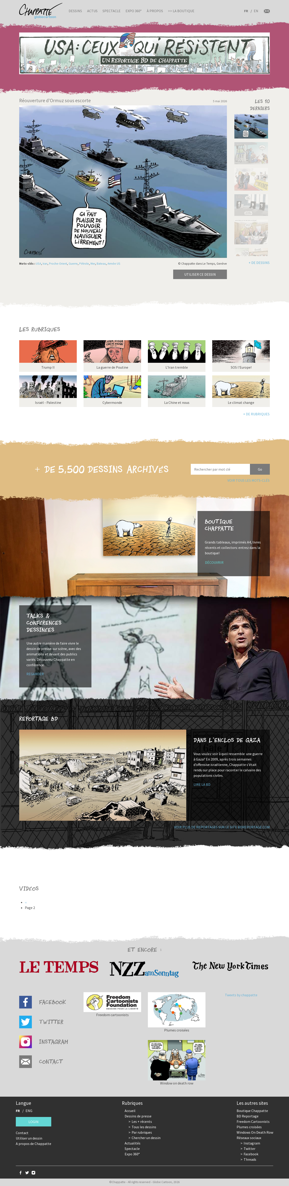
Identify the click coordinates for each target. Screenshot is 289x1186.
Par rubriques (142, 1132)
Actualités (132, 1143)
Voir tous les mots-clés (248, 480)
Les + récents (142, 1121)
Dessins (75, 11)
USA (38, 264)
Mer (93, 264)
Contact (22, 1133)
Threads (250, 1159)
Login (33, 1121)
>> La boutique (181, 11)
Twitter (249, 1148)
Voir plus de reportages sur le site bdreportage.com (222, 827)
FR (246, 11)
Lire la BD (201, 784)
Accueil (130, 1110)
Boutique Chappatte (252, 1110)
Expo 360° (134, 11)
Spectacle (112, 11)
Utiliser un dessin (29, 1138)
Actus (92, 11)
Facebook (251, 1154)
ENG (29, 1110)
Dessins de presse (138, 1116)
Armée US (113, 264)
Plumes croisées (249, 1127)
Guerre (73, 264)
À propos (155, 11)
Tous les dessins (144, 1127)
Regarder (35, 674)
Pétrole (84, 264)
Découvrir (214, 562)
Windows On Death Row (255, 1132)
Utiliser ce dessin (200, 274)
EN (256, 11)
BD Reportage (248, 1116)
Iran (45, 264)
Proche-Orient (58, 264)
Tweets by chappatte (241, 995)
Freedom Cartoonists (253, 1121)
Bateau (101, 264)
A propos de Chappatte (33, 1143)
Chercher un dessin (146, 1137)
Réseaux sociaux (249, 1137)
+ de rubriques (256, 414)
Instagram (252, 1143)
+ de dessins (259, 262)
